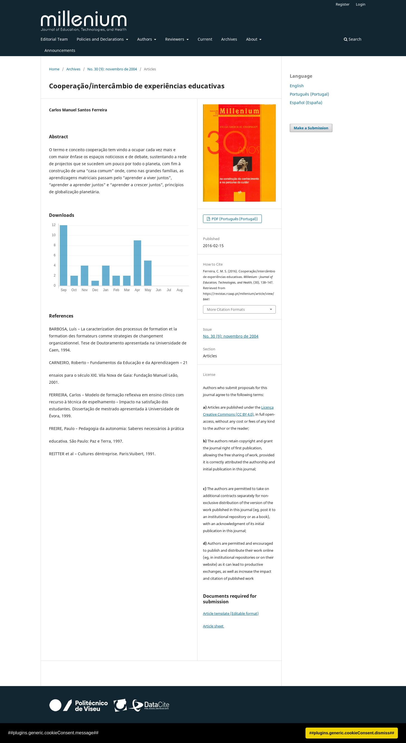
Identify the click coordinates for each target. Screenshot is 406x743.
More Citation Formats (226, 309)
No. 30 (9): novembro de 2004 (112, 69)
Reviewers (175, 39)
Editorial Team (54, 39)
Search (352, 39)
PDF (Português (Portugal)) (234, 218)
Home (54, 69)
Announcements (60, 50)
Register (342, 4)
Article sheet (213, 626)
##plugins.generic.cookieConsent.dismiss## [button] (351, 733)
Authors (145, 39)
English (297, 85)
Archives (229, 39)
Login (360, 4)
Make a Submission (311, 127)
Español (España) (306, 102)
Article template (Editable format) (231, 613)
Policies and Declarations (101, 39)
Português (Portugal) (309, 94)
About (252, 39)
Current (205, 39)
